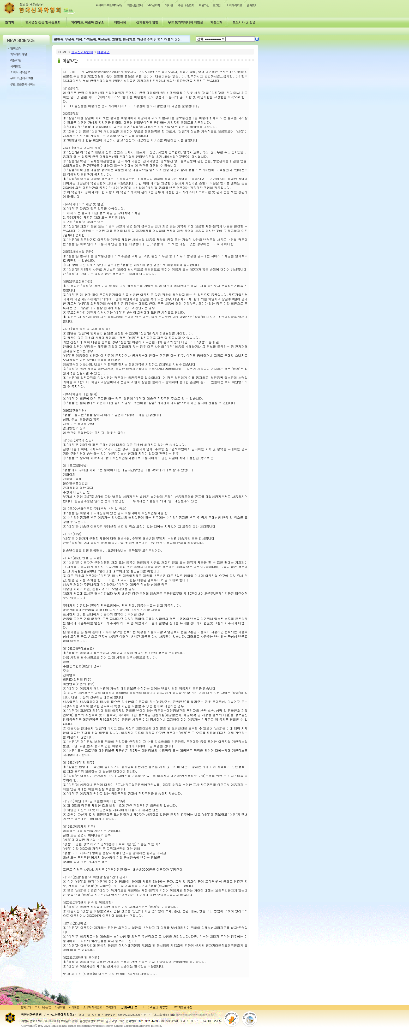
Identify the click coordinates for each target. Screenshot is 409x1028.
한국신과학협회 (82, 52)
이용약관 (103, 52)
